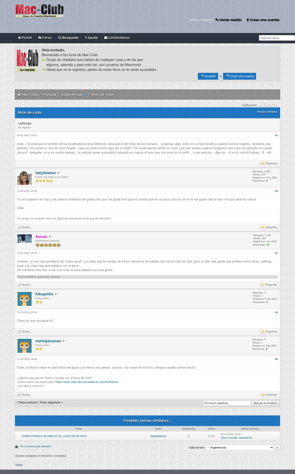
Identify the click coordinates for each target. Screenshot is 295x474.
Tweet (19, 465)
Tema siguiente (50, 402)
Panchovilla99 (25, 276)
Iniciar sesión (228, 20)
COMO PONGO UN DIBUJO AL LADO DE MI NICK (54, 436)
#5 (276, 359)
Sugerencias (71, 94)
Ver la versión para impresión (35, 446)
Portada (49, 94)
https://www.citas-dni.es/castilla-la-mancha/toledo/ (86, 382)
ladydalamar (45, 173)
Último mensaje (229, 437)
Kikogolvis (44, 294)
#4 (276, 312)
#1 (276, 135)
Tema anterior (28, 402)
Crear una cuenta (263, 20)
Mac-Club (30, 94)
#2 (276, 191)
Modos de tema (267, 111)
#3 (276, 253)
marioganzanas (48, 341)
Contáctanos (117, 38)
